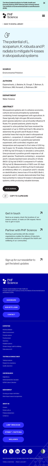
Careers (5, 407)
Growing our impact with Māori (11, 393)
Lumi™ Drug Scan (13, 425)
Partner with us (7, 410)
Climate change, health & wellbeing (12, 346)
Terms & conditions (8, 462)
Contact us (5, 416)
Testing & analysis (7, 360)
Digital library (6, 377)
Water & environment (8, 332)
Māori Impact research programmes (12, 396)
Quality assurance (7, 366)
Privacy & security (21, 462)
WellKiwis (13, 439)
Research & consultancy (9, 363)
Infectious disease (7, 329)
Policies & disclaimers (8, 413)
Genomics (5, 341)
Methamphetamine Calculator (11, 380)
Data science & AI (7, 349)
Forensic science (7, 335)
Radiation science (7, 343)
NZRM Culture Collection (9, 382)
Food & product (7, 338)
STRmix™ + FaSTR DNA (13, 432)
